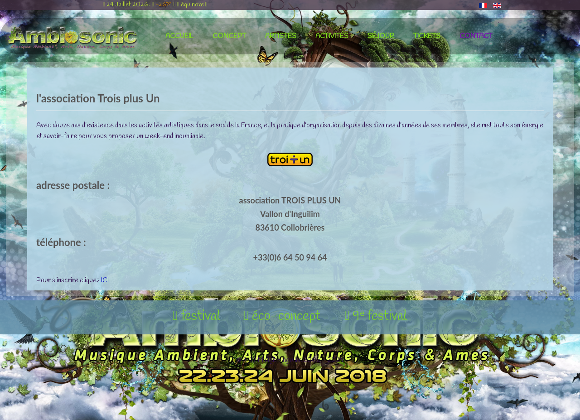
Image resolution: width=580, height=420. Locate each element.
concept (229, 36)
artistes (280, 36)
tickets (426, 36)
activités (331, 36)
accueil (179, 36)
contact (475, 36)
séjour (380, 36)
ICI (105, 280)
